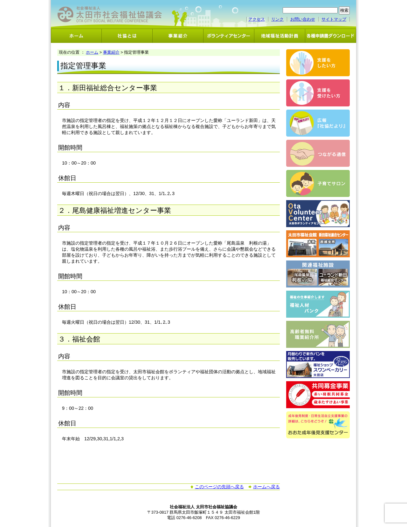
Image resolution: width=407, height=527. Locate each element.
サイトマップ (333, 19)
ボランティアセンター (229, 36)
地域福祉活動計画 (279, 36)
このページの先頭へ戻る (219, 486)
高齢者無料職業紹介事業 (318, 334)
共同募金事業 (318, 394)
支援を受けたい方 (318, 92)
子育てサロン (318, 183)
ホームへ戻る (266, 486)
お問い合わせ (302, 19)
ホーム (76, 36)
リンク (277, 19)
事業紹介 (178, 36)
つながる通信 (318, 153)
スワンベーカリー (318, 364)
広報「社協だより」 (318, 123)
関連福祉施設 (318, 273)
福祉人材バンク (318, 304)
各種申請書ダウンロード (330, 36)
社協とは (127, 36)
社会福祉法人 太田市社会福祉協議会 (109, 14)
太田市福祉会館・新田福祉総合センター (318, 243)
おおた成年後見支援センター (318, 424)
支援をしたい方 (318, 62)
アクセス (256, 19)
